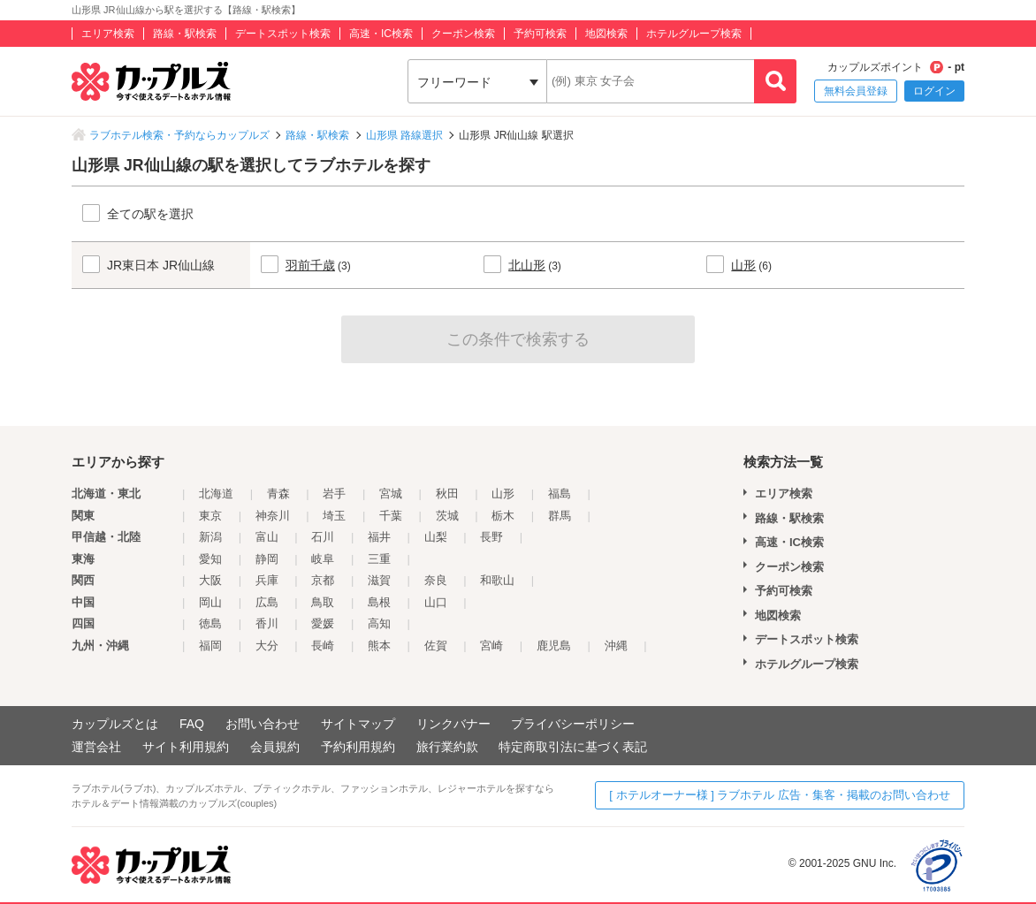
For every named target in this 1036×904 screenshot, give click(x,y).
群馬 (559, 515)
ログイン (934, 91)
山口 (435, 602)
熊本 (379, 645)
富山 (266, 536)
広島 (266, 602)
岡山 (210, 602)
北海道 (216, 493)
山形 (743, 265)
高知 (379, 623)
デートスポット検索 (283, 33)
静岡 (266, 559)
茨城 (447, 515)
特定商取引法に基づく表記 (573, 747)
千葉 (390, 515)
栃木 (502, 515)
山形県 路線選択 (404, 135)
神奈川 (272, 515)
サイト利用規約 (185, 747)
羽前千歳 (310, 265)
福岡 (210, 645)
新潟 (210, 536)
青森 (278, 493)
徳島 (210, 623)
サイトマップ (358, 724)
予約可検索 (540, 33)
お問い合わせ (262, 724)
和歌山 (497, 580)
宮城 (390, 493)
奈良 (435, 580)
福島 (559, 493)
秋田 (447, 493)
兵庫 (266, 580)
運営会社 (96, 747)
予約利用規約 (358, 747)
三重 (379, 559)
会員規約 (275, 747)
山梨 (435, 536)
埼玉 (334, 515)
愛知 (210, 559)
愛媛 (322, 623)
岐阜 (322, 559)
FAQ (191, 724)
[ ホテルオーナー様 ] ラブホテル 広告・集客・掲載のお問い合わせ (779, 794)
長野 (491, 536)
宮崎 (491, 645)
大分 (266, 645)
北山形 (526, 265)
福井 (379, 536)
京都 (322, 580)
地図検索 (606, 33)
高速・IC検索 (381, 33)
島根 (379, 602)
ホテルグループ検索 (694, 33)
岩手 (334, 493)
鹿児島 (554, 645)
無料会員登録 (855, 91)
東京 (210, 515)
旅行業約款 (447, 747)
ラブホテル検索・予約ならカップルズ (179, 135)
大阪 (210, 580)
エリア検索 (107, 33)
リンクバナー (453, 724)
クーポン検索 (463, 33)
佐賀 (435, 645)
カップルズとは (115, 724)
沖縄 (616, 645)
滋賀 (379, 580)
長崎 (322, 645)
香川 (266, 623)
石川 (322, 536)
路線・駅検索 (185, 33)
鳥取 (322, 602)
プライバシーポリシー (573, 724)
